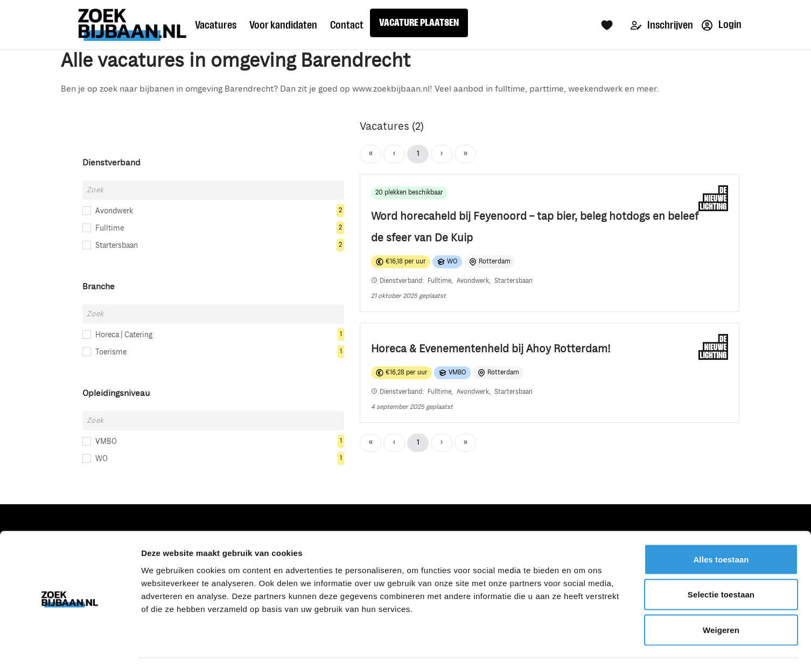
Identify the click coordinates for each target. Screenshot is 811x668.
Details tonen (581, 646)
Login (722, 24)
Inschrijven (662, 25)
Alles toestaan (721, 526)
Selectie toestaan (721, 562)
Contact (346, 24)
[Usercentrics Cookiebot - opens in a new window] (70, 647)
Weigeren (721, 597)
